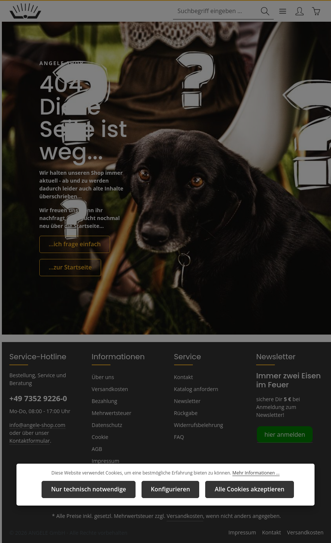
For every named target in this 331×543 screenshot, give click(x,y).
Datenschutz (106, 425)
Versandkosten (109, 389)
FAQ (179, 437)
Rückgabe (186, 413)
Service (186, 356)
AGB (97, 449)
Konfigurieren (169, 490)
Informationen (114, 356)
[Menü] (280, 12)
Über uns (102, 377)
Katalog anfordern (195, 389)
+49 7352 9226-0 (37, 398)
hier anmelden (283, 426)
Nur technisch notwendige (95, 490)
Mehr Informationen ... (252, 474)
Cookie (100, 437)
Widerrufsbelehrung (197, 425)
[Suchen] (262, 12)
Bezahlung (104, 401)
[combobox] (216, 12)
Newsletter (186, 401)
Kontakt (183, 377)
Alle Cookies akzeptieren (242, 490)
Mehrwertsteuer (110, 413)
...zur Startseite (67, 267)
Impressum (105, 461)
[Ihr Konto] (298, 12)
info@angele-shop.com (36, 424)
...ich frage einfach (72, 245)
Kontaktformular (54, 432)
